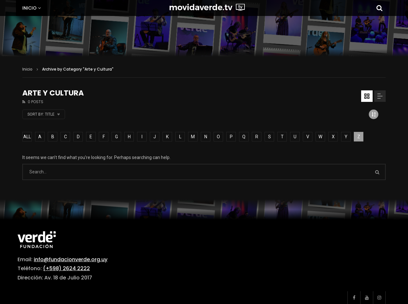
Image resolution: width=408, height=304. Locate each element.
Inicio (29, 8)
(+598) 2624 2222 (66, 268)
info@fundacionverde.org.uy (70, 259)
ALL (27, 136)
